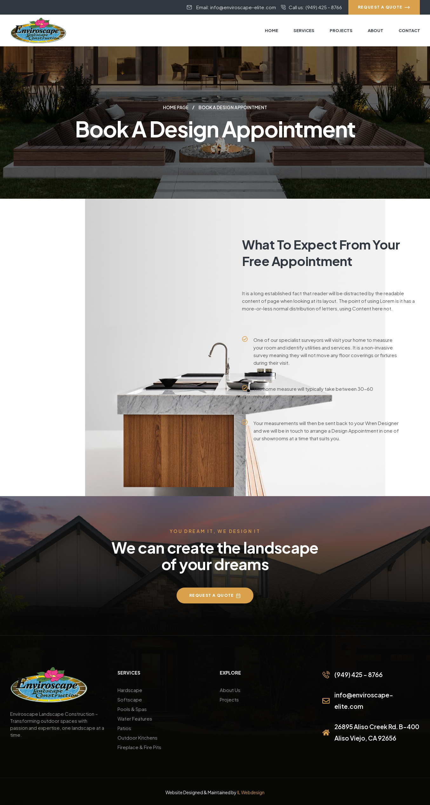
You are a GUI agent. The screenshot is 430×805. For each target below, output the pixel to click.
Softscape (130, 699)
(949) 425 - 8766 (358, 674)
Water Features (135, 718)
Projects (229, 699)
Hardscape (130, 690)
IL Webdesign (251, 792)
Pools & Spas (132, 709)
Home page (175, 107)
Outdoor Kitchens (138, 737)
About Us (230, 690)
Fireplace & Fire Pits (139, 747)
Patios (124, 728)
